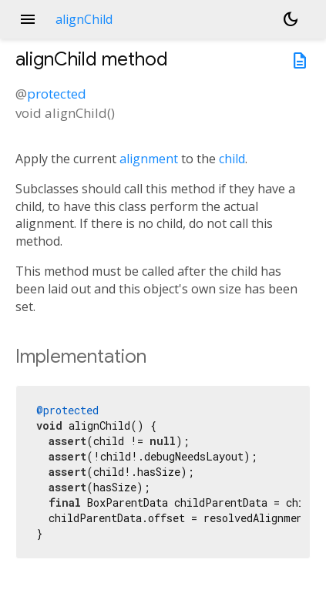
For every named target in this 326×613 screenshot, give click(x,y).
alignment (148, 158)
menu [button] (27, 19)
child (232, 158)
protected (56, 93)
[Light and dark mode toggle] (290, 19)
